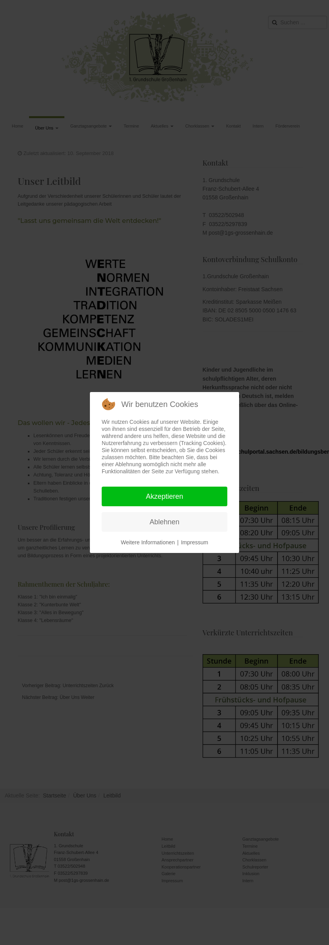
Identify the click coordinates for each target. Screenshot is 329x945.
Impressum (194, 542)
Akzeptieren (164, 496)
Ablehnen (164, 522)
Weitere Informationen (148, 542)
